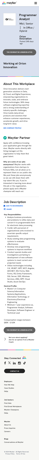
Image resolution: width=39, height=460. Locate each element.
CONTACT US (14, 371)
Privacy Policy (9, 454)
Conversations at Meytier (14, 442)
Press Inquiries (9, 428)
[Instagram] (19, 363)
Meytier (7, 421)
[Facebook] (5, 363)
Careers (7, 431)
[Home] (16, 3)
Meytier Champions (11, 410)
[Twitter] (9, 363)
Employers (8, 381)
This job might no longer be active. (19, 52)
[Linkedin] (14, 363)
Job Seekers (9, 400)
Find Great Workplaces (13, 406)
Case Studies (9, 388)
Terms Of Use (20, 454)
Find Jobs (7, 403)
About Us (7, 425)
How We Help (9, 385)
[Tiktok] (24, 363)
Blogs (6, 439)
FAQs (6, 391)
